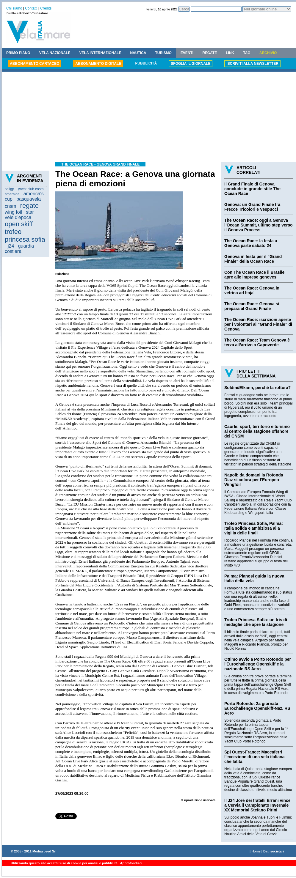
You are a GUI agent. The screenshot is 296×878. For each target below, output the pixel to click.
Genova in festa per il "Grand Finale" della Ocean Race (253, 259)
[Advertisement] (149, 117)
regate (29, 205)
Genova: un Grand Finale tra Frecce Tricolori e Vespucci (252, 207)
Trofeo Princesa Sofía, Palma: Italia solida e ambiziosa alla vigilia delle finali (253, 528)
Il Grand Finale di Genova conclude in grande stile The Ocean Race (252, 189)
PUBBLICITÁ (146, 63)
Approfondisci (130, 863)
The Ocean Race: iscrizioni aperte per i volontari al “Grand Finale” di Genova (258, 324)
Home (256, 851)
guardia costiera (19, 248)
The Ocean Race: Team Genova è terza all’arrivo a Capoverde (257, 342)
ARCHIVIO (268, 53)
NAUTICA (138, 53)
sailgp (9, 189)
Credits (45, 8)
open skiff (19, 224)
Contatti (31, 8)
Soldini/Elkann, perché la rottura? (257, 387)
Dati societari (273, 851)
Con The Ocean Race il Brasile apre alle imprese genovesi (254, 274)
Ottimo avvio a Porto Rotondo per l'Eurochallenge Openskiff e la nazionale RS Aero (257, 664)
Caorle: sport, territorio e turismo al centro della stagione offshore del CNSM (257, 431)
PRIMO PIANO (18, 53)
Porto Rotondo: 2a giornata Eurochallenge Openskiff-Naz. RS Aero (257, 708)
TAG (246, 53)
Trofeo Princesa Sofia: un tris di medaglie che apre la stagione (255, 622)
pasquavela (28, 199)
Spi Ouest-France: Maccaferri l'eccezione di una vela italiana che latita (254, 757)
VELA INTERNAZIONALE (100, 53)
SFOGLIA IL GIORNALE (190, 64)
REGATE (209, 53)
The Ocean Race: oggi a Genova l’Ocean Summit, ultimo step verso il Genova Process (258, 225)
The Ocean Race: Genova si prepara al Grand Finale (251, 306)
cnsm (10, 206)
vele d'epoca (18, 217)
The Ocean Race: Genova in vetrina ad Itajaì (251, 290)
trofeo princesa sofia (25, 235)
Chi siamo (14, 8)
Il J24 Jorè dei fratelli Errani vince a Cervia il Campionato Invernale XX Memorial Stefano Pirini (257, 805)
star (30, 212)
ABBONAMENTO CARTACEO (34, 64)
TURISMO (163, 53)
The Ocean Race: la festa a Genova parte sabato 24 (250, 243)
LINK (230, 53)
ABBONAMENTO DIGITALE (98, 64)
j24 (11, 245)
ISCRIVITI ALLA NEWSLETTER (252, 64)
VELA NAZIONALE (55, 53)
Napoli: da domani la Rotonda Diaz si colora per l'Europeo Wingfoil (253, 480)
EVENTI (187, 53)
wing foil (13, 212)
